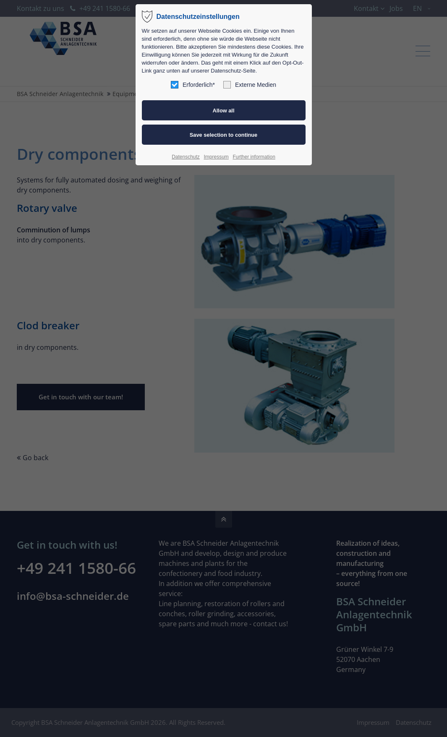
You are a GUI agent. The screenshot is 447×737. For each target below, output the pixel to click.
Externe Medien (249, 85)
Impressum (216, 157)
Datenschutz (186, 157)
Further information (254, 157)
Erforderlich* (193, 85)
